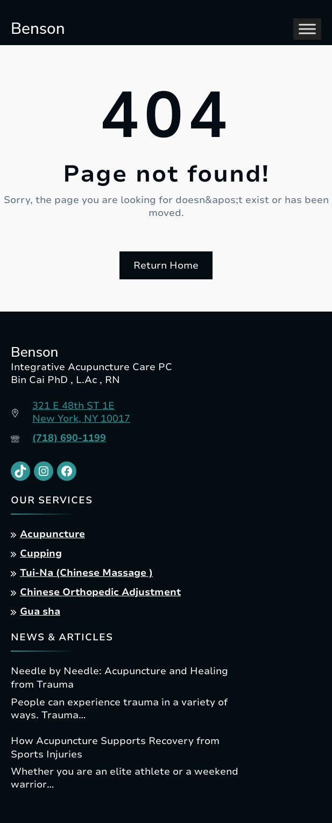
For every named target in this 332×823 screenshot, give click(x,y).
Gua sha (40, 611)
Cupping (41, 553)
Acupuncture (52, 534)
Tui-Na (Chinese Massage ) (86, 572)
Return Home (166, 265)
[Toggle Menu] (307, 29)
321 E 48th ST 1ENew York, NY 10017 (81, 412)
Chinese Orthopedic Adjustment (100, 592)
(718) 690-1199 (69, 437)
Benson (38, 28)
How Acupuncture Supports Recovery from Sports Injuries (115, 747)
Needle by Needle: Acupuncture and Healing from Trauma (119, 678)
